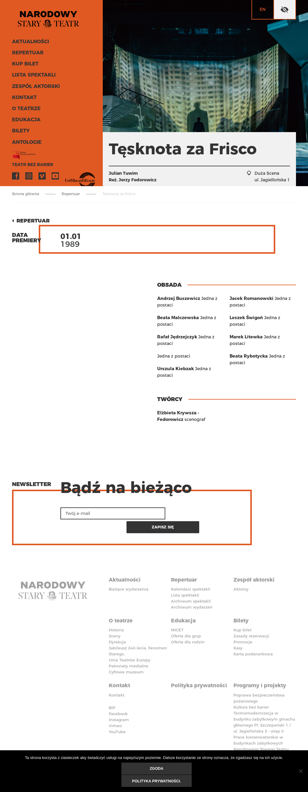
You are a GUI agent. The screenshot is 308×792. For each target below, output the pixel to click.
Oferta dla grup (186, 611)
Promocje (242, 617)
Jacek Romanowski (250, 317)
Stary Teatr (52, 19)
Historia (116, 605)
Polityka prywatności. (157, 781)
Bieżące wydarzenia (128, 566)
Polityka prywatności (200, 660)
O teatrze (25, 108)
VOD (68, 174)
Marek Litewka (245, 349)
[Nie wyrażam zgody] (300, 772)
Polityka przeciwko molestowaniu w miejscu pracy (259, 741)
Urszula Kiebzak (247, 298)
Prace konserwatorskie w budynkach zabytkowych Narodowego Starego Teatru (260, 717)
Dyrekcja (117, 617)
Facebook (15, 174)
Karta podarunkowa (253, 629)
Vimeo (42, 174)
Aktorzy (241, 566)
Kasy (237, 623)
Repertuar (26, 54)
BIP (112, 681)
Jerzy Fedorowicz (138, 180)
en (263, 9)
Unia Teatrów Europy (129, 635)
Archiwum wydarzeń (191, 584)
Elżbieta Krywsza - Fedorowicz (190, 406)
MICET (177, 605)
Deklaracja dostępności (125, 738)
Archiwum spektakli (191, 578)
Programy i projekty (261, 660)
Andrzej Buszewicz (177, 298)
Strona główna (25, 194)
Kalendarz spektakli (190, 566)
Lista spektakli (32, 76)
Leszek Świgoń (245, 337)
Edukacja (25, 119)
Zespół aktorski (34, 87)
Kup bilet (24, 65)
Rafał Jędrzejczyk (176, 337)
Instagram (28, 174)
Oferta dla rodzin (188, 617)
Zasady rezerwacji (251, 611)
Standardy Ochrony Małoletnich (198, 738)
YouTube (55, 174)
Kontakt (23, 98)
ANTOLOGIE (25, 141)
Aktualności (29, 44)
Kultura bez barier (251, 681)
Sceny (114, 611)
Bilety (20, 130)
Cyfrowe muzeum (126, 647)
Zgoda (157, 769)
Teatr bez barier (30, 163)
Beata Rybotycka (248, 362)
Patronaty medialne (128, 641)
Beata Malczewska (177, 317)
